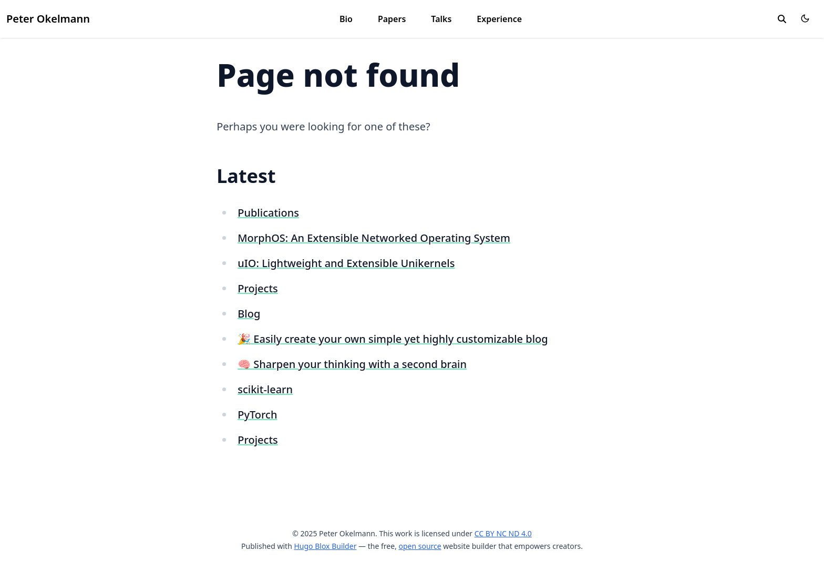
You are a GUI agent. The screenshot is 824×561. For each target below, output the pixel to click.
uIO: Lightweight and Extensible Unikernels (346, 263)
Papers (392, 19)
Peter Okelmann (48, 19)
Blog (249, 314)
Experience (499, 19)
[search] (781, 19)
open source (419, 546)
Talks (441, 19)
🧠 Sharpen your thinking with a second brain (352, 364)
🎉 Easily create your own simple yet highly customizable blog (393, 339)
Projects (258, 288)
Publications (268, 213)
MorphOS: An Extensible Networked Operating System (374, 238)
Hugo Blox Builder (325, 546)
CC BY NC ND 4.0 (503, 533)
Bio (346, 19)
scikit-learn (265, 389)
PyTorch (257, 414)
